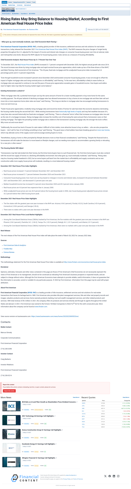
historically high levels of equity (70, 112)
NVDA (83, 421)
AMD (83, 408)
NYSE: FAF (32, 47)
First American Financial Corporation (14, 47)
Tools (33, 2)
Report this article (9, 391)
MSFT (83, 419)
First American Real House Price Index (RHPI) (51, 49)
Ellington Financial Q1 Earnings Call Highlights (39, 458)
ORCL (83, 424)
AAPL (83, 406)
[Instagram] (118, 478)
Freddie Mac (8, 249)
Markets (4, 2)
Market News (11, 5)
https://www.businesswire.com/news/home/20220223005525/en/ (55, 316)
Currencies (19, 5)
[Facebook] (110, 478)
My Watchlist (15, 13)
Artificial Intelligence (39, 409)
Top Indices (24, 13)
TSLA (83, 427)
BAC (83, 411)
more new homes (103, 130)
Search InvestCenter (20, 8)
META (83, 416)
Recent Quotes (6, 13)
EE (44, 451)
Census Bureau (9, 252)
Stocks (10, 2)
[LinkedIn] (114, 478)
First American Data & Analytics (15, 245)
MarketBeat (26, 409)
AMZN (83, 403)
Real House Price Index (26, 65)
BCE (50, 409)
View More (76, 397)
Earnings (36, 423)
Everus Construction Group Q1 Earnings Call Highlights (42, 430)
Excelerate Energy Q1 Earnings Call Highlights (39, 444)
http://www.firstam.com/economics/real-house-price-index (85, 262)
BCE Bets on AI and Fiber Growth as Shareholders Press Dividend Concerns (49, 402)
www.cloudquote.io (71, 475)
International (27, 5)
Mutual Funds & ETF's (19, 2)
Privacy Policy (67, 479)
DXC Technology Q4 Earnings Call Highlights (38, 416)
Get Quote (8, 11)
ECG (45, 437)
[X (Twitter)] (105, 478)
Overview (4, 5)
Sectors (29, 2)
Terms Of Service (78, 479)
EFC (45, 465)
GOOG (83, 413)
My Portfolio (32, 13)
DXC (45, 423)
